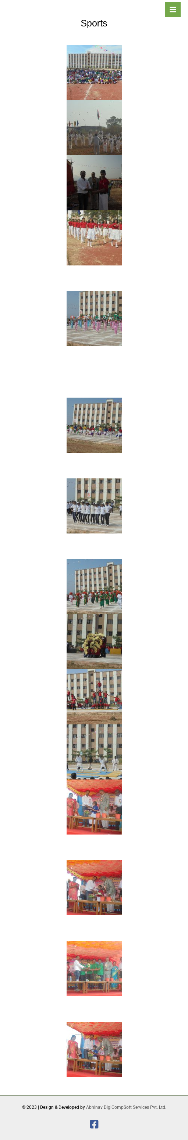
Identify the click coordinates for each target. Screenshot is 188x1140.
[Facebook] (94, 1124)
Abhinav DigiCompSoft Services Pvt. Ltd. (126, 1107)
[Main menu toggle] (173, 9)
